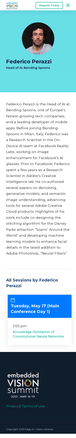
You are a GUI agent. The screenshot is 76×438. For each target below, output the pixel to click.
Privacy (12, 406)
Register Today (49, 5)
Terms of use (33, 406)
